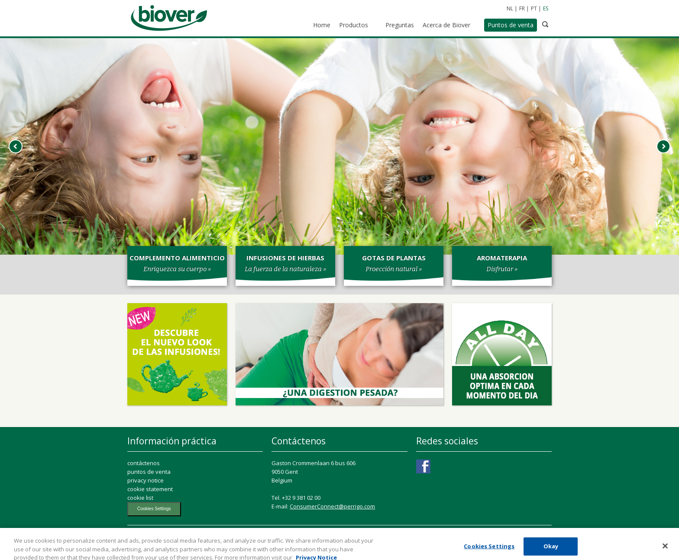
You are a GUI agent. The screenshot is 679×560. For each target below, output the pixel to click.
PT (534, 8)
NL (510, 8)
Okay (551, 549)
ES (545, 8)
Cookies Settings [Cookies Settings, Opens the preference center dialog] (489, 549)
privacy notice (145, 480)
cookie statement (150, 489)
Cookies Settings (154, 508)
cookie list (140, 498)
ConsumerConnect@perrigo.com (332, 506)
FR (522, 8)
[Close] (665, 548)
